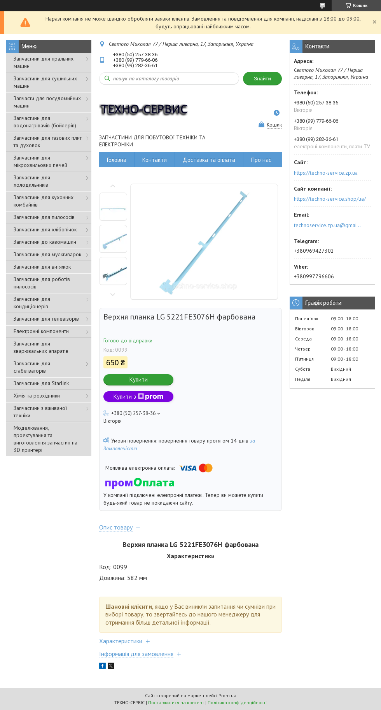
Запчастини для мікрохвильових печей (40, 161)
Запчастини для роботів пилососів (42, 283)
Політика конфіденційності (237, 702)
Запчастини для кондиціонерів (32, 302)
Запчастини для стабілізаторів (32, 367)
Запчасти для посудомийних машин (47, 102)
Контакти (154, 160)
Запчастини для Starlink (41, 383)
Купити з (138, 396)
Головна (116, 160)
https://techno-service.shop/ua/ (330, 198)
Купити (138, 379)
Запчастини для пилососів (44, 217)
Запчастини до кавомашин (45, 241)
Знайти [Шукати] (262, 79)
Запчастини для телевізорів (46, 318)
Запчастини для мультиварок (47, 254)
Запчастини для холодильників (32, 181)
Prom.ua (227, 695)
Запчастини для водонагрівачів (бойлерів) (45, 122)
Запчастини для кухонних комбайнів (43, 201)
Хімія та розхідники (37, 395)
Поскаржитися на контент (176, 702)
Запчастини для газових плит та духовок (48, 141)
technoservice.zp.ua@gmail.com (328, 225)
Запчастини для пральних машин (43, 62)
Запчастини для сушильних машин (45, 82)
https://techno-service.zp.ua (326, 172)
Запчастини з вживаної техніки (40, 411)
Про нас (261, 160)
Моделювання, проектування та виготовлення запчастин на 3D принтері (45, 438)
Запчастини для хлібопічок (45, 229)
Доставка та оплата (209, 160)
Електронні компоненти (41, 331)
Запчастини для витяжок (42, 266)
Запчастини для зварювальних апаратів (41, 347)
